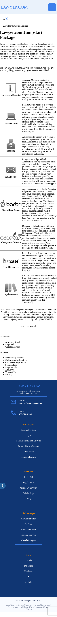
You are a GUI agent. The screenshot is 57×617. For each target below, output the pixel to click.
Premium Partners (28, 457)
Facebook (28, 571)
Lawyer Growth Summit (28, 446)
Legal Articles (11, 367)
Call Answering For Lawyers (28, 441)
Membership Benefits (14, 357)
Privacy (8, 374)
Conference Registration (15, 362)
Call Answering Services (15, 360)
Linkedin (28, 560)
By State (28, 524)
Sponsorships (11, 365)
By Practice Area (28, 529)
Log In (28, 435)
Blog (28, 498)
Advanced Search (12, 342)
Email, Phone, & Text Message (29, 607)
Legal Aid (9, 344)
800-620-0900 (25, 414)
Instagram (28, 566)
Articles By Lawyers (28, 488)
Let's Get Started (28, 326)
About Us (9, 370)
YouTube (28, 582)
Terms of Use (11, 372)
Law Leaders (28, 451)
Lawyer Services (28, 430)
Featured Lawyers (28, 535)
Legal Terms (28, 482)
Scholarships (28, 493)
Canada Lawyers (12, 347)
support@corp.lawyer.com (30, 403)
